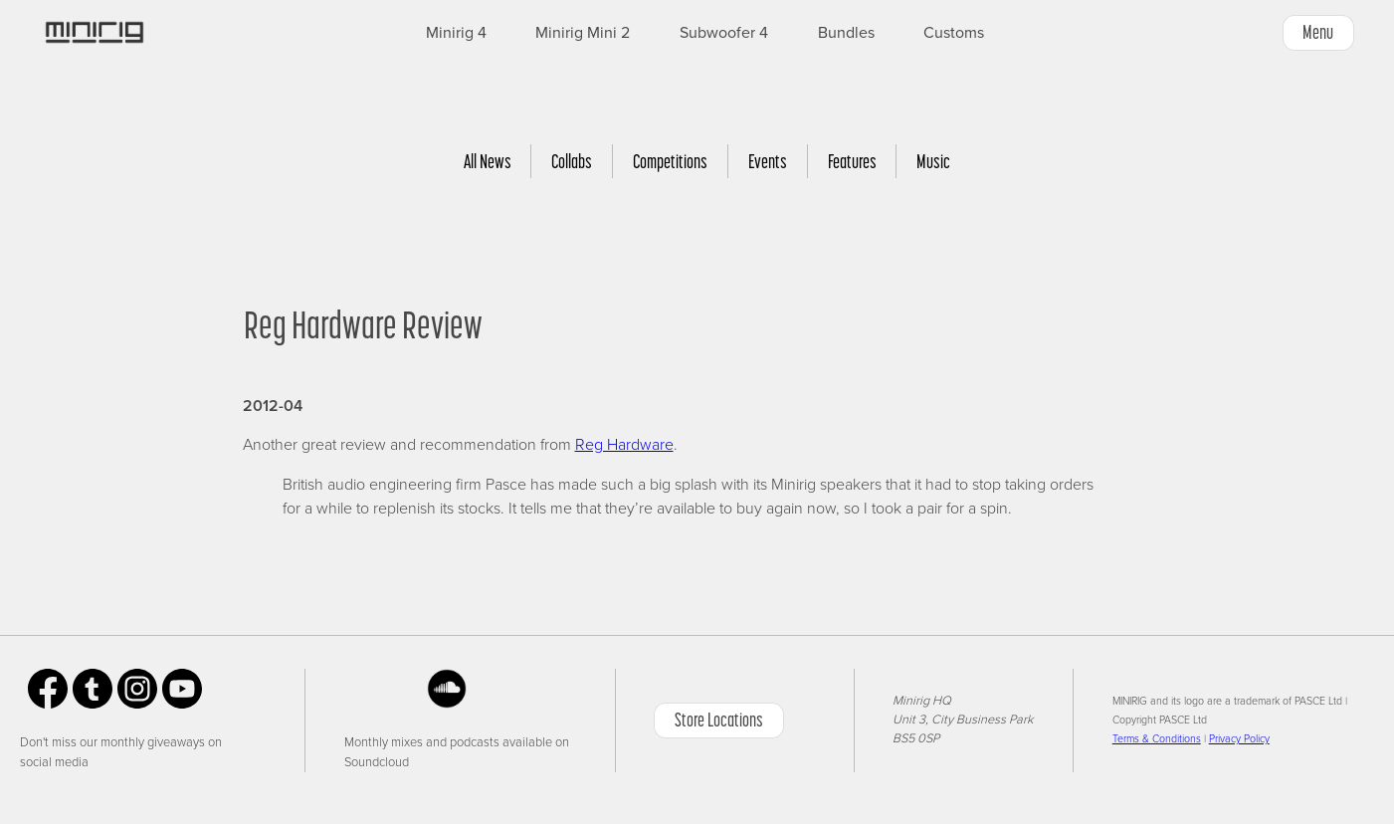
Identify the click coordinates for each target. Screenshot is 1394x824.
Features (852, 161)
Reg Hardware (624, 445)
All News (487, 161)
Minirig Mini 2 (582, 33)
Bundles (846, 33)
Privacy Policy (1239, 738)
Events (767, 161)
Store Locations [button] (719, 719)
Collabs (571, 161)
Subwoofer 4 (724, 33)
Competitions (670, 161)
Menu (1317, 32)
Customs (953, 33)
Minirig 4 (456, 33)
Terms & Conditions (1156, 738)
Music (933, 161)
